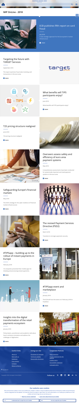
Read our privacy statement (29, 396)
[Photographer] (35, 47)
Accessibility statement (56, 362)
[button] (76, 2)
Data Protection (54, 354)
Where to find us (16, 366)
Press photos (15, 361)
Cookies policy (54, 360)
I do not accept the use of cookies (58, 400)
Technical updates (36, 357)
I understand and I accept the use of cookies (21, 400)
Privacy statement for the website (57, 357)
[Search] (39, 4)
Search (72, 4)
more (43, 43)
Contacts (14, 363)
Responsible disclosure (37, 359)
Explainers (14, 359)
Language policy (54, 365)
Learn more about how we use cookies (49, 396)
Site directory (5, 369)
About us (14, 354)
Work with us (15, 357)
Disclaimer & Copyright (37, 354)
